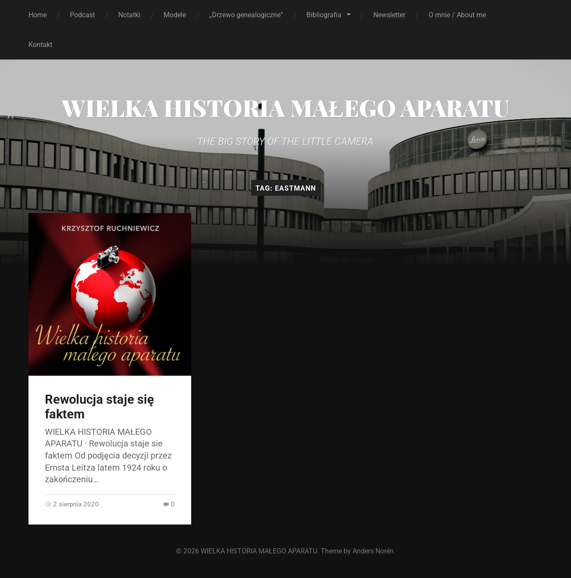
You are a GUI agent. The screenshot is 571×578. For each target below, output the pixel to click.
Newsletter (389, 15)
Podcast (82, 15)
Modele (175, 15)
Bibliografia (323, 15)
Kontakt (40, 45)
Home (37, 15)
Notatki (129, 15)
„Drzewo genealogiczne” (246, 15)
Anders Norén (373, 551)
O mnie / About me (457, 15)
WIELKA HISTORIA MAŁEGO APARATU (285, 107)
